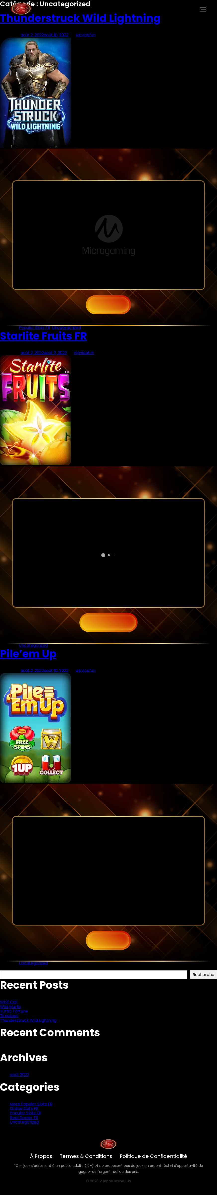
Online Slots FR (24, 1108)
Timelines (9, 1016)
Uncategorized (66, 327)
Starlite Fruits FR (43, 336)
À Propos (41, 1156)
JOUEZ (108, 304)
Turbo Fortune (14, 1011)
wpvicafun (85, 35)
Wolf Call (8, 1002)
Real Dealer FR (24, 1118)
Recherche (11, 968)
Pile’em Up (28, 654)
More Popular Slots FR (31, 1104)
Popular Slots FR (34, 327)
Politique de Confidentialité (153, 1156)
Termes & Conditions (86, 1156)
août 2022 (19, 1075)
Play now (108, 622)
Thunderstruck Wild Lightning (80, 18)
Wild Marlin (10, 1007)
